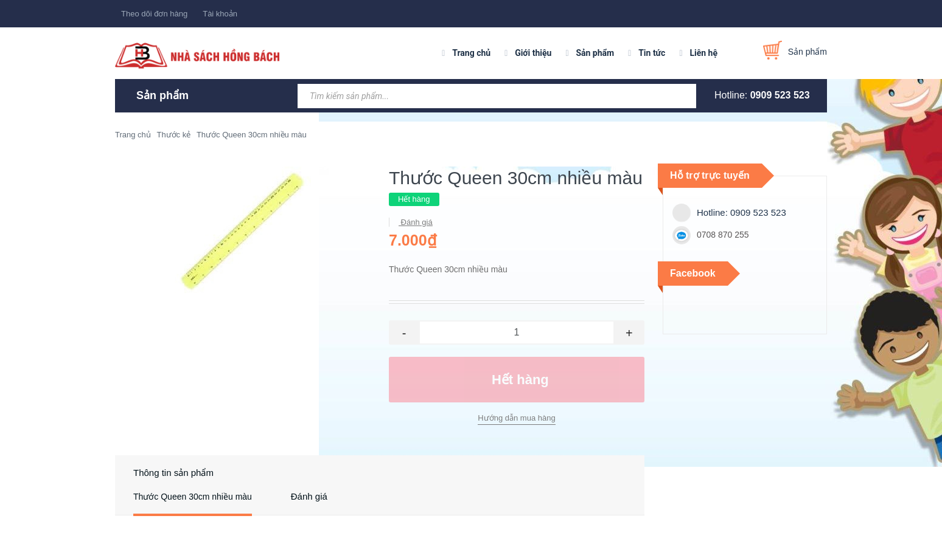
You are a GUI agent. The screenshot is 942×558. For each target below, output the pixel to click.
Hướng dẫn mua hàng (516, 417)
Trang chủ (471, 53)
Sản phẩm (595, 53)
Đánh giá (416, 222)
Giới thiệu (533, 53)
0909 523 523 (780, 95)
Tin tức (651, 53)
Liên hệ (703, 53)
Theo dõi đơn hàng (154, 13)
